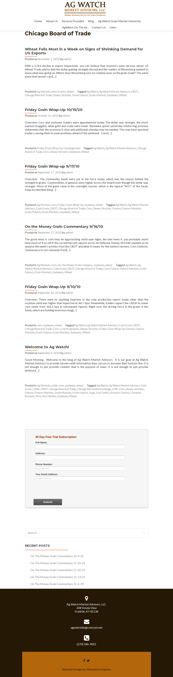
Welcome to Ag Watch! (47, 347)
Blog (91, 21)
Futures (116, 208)
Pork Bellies (49, 396)
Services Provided (73, 21)
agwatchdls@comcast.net (86, 627)
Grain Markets (97, 95)
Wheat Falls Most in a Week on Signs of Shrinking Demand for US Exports (84, 51)
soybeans (89, 204)
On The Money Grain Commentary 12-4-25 (57, 556)
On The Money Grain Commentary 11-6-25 (57, 584)
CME (115, 389)
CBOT (134, 91)
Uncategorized (72, 148)
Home (38, 21)
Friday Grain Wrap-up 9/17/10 (52, 166)
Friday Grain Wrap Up (49, 148)
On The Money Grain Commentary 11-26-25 (57, 563)
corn (53, 204)
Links (113, 27)
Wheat (123, 95)
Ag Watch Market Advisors (114, 91)
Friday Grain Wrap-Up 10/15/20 (53, 110)
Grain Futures (80, 95)
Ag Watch (92, 91)
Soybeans (112, 95)
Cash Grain (42, 208)
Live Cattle (102, 392)
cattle (54, 385)
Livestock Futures (119, 392)
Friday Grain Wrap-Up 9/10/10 (53, 287)
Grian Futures (80, 392)
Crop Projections (69, 328)
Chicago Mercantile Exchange (94, 389)
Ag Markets (43, 91)
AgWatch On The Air (75, 27)
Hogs (92, 392)
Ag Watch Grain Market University (119, 21)
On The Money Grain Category (75, 265)
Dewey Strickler (62, 95)
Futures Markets (131, 208)
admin (67, 59)
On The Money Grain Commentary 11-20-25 (57, 570)
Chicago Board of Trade (38, 95)
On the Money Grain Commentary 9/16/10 (64, 226)
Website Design (72, 669)
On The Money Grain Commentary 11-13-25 (57, 577)
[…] (54, 76)
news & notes (58, 91)
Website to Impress (99, 669)
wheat (70, 91)
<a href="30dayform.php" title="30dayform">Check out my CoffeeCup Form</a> (86, 478)
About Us (52, 21)
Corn (46, 151)
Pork (38, 396)
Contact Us (99, 27)
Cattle (36, 389)
